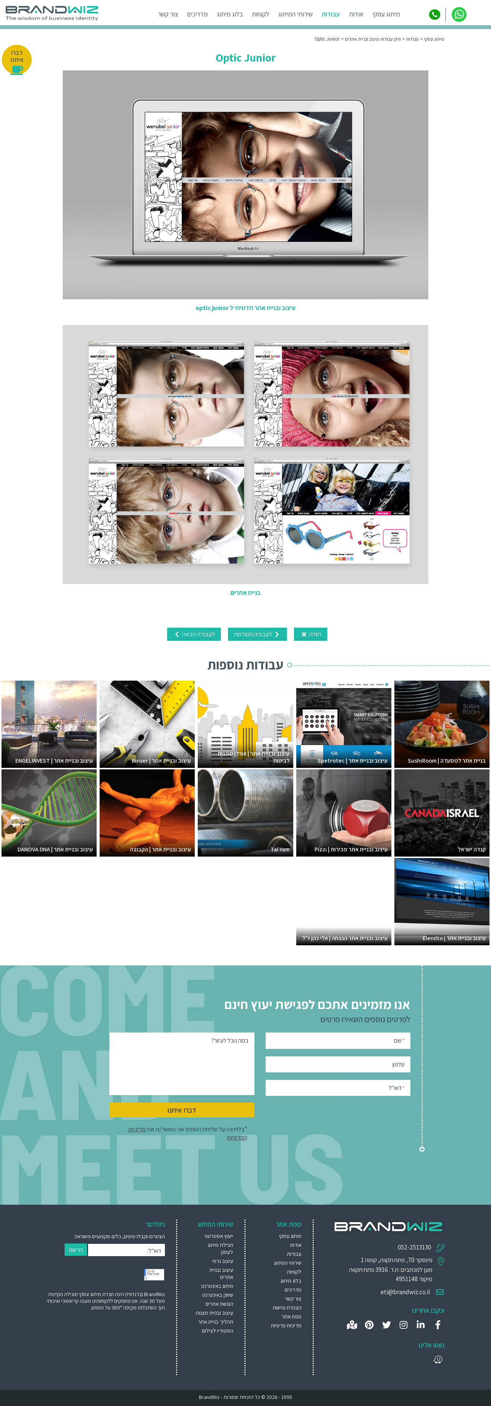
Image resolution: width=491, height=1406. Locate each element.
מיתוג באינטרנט (217, 1285)
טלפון (398, 1064)
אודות (356, 14)
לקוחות (260, 14)
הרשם (76, 1249)
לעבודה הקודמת (257, 634)
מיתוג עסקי (386, 14)
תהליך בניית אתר (215, 1321)
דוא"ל (396, 1087)
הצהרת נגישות (287, 1307)
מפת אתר (291, 1316)
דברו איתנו (182, 1110)
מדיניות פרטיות (286, 1325)
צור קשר (168, 14)
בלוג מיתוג (230, 14)
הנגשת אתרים (219, 1303)
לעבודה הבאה (194, 634)
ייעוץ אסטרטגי (218, 1235)
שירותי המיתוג (295, 14)
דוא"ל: (154, 1251)
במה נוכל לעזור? (230, 1040)
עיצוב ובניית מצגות (214, 1312)
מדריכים (197, 14)
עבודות (331, 14)
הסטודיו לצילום (217, 1330)
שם (399, 1040)
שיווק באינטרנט (217, 1294)
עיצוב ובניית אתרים (221, 1273)
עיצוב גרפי (222, 1260)
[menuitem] (214, 1235)
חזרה (310, 634)
